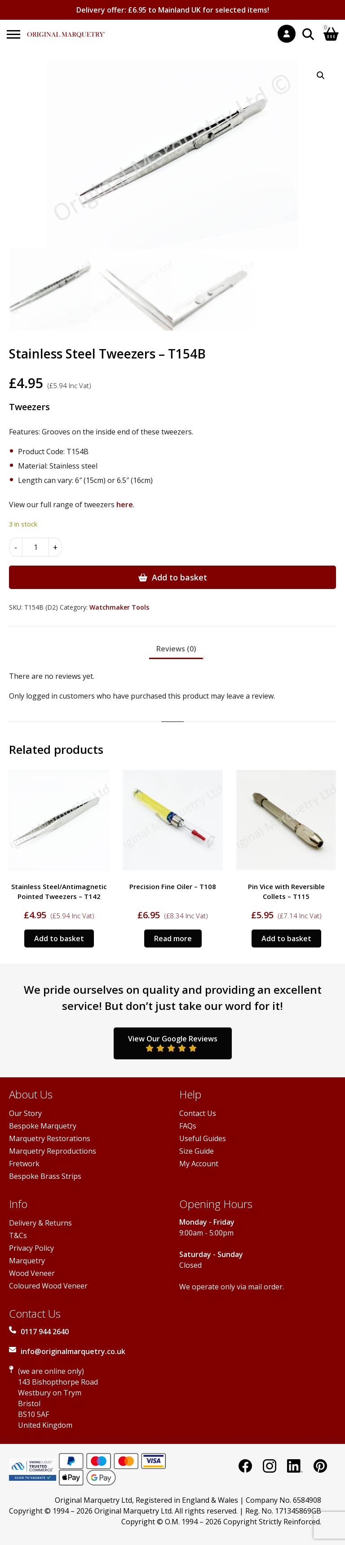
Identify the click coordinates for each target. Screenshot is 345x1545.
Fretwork (24, 1164)
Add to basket (179, 577)
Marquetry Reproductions (52, 1151)
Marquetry (27, 1261)
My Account (198, 1164)
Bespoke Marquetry (42, 1126)
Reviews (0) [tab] (176, 649)
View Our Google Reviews (172, 1043)
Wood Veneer (32, 1273)
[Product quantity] (35, 547)
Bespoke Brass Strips (45, 1176)
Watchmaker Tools (119, 607)
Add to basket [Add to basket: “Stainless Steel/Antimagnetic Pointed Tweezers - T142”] (59, 938)
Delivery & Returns (40, 1223)
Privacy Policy (31, 1248)
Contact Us (197, 1113)
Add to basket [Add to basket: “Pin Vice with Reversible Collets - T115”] (286, 938)
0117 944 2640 (45, 1332)
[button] (321, 75)
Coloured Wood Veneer (48, 1286)
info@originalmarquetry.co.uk (73, 1351)
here (124, 504)
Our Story (25, 1113)
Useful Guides (202, 1138)
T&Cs (18, 1235)
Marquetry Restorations (49, 1138)
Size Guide (196, 1151)
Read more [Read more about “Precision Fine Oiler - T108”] (173, 938)
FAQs (187, 1126)
